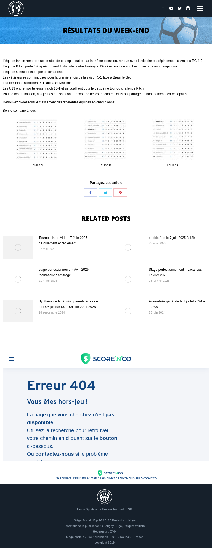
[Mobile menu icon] (200, 8)
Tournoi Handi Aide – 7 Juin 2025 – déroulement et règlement (64, 240)
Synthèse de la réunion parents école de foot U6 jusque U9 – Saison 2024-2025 (68, 304)
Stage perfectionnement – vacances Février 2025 (175, 272)
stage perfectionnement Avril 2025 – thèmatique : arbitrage (65, 272)
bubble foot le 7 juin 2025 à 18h (172, 238)
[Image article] (18, 247)
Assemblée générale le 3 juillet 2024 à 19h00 (177, 304)
